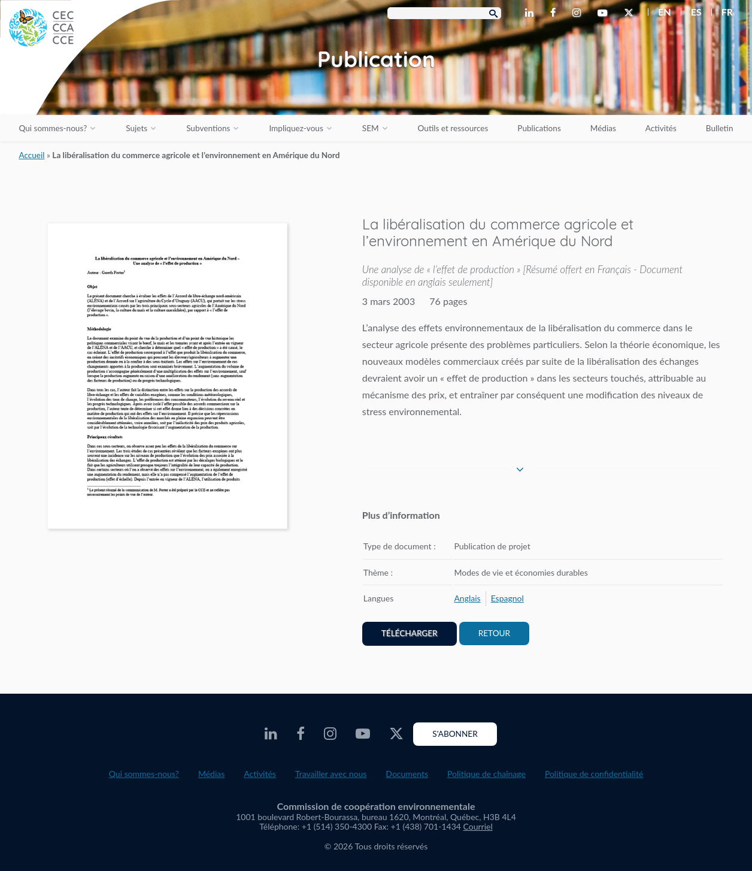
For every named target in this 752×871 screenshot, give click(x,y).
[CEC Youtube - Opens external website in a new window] (605, 13)
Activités (661, 128)
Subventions (208, 128)
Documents (407, 774)
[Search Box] (444, 13)
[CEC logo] (90, 90)
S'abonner (454, 734)
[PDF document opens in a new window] (167, 378)
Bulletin (719, 128)
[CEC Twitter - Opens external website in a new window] (631, 13)
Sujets (136, 128)
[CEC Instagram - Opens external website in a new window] (579, 13)
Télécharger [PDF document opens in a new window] (409, 633)
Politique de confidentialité (594, 774)
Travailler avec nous (330, 774)
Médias (603, 128)
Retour (494, 633)
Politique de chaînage (486, 774)
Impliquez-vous (296, 128)
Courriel (478, 826)
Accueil (31, 155)
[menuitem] (659, 12)
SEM (370, 128)
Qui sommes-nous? (53, 128)
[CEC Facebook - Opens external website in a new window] (555, 13)
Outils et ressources (453, 128)
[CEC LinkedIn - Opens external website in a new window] (531, 13)
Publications (538, 128)
